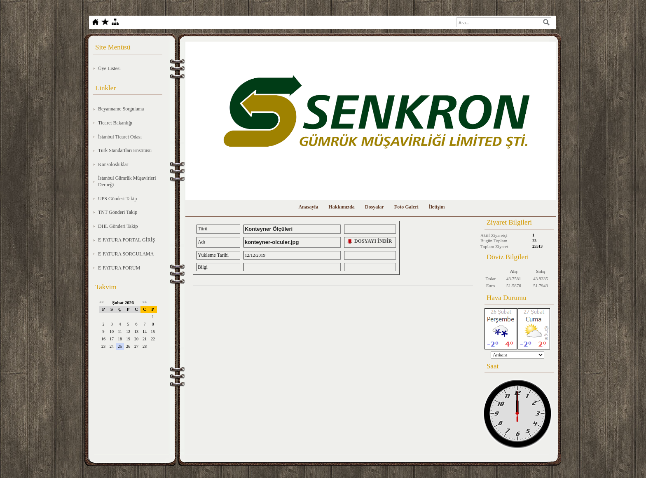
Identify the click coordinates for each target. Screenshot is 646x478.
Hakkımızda (341, 207)
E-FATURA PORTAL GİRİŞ (126, 240)
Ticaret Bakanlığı (115, 123)
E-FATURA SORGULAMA (126, 254)
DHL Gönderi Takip (118, 226)
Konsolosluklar (113, 164)
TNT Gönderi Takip (117, 212)
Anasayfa (308, 207)
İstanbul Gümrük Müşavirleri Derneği (127, 181)
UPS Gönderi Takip (117, 199)
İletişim (437, 207)
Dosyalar (374, 207)
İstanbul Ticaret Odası (120, 137)
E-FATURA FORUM (119, 268)
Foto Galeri (406, 207)
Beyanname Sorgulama (121, 109)
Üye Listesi (109, 68)
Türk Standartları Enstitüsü (125, 150)
